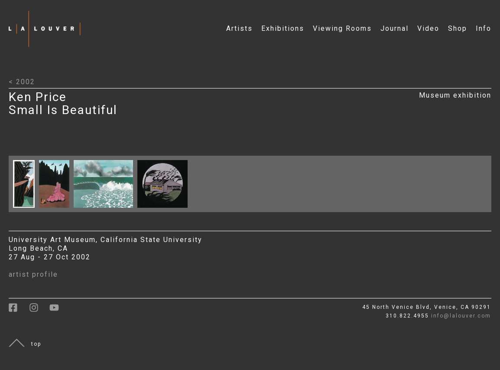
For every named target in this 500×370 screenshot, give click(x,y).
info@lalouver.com (461, 316)
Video (428, 28)
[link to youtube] (58, 311)
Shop (457, 28)
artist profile (33, 274)
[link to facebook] (19, 311)
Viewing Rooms (342, 28)
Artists (239, 28)
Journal (394, 28)
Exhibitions (282, 28)
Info (483, 28)
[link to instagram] (39, 311)
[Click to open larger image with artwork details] (26, 210)
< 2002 (22, 82)
